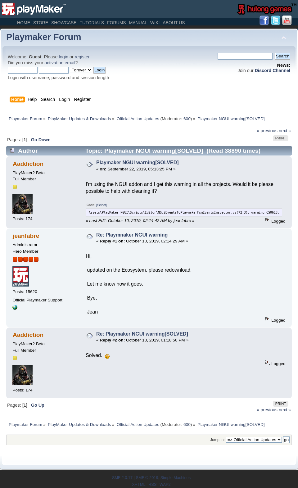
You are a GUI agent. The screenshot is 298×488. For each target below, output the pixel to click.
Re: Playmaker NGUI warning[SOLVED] (142, 334)
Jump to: (217, 440)
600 (187, 118)
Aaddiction (28, 163)
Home (23, 22)
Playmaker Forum (43, 37)
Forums (116, 22)
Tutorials (92, 22)
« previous (267, 130)
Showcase (64, 22)
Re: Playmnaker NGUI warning (132, 234)
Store (40, 22)
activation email (59, 62)
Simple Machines (175, 477)
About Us (174, 22)
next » (285, 130)
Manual (138, 22)
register (82, 56)
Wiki (155, 22)
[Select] (101, 205)
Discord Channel (272, 70)
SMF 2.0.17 (122, 477)
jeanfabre (26, 236)
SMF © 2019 (147, 477)
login (63, 56)
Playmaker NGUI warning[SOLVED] (137, 162)
